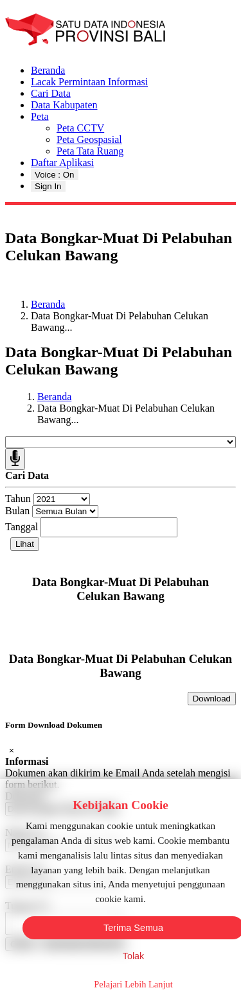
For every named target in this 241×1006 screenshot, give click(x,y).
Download (212, 698)
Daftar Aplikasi (62, 162)
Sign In (48, 186)
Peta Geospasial (89, 139)
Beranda (48, 70)
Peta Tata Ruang (90, 151)
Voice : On (55, 175)
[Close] (11, 750)
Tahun (18, 498)
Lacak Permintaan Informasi (89, 81)
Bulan (17, 510)
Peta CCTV (80, 127)
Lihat (24, 544)
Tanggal (21, 526)
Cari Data (51, 93)
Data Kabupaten (64, 104)
